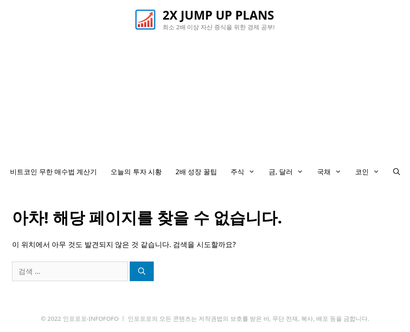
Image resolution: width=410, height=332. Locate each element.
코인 (370, 172)
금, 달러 (289, 172)
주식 (246, 172)
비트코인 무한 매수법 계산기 (53, 171)
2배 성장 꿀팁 (196, 171)
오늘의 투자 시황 (136, 171)
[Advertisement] (205, 100)
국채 (332, 172)
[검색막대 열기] (396, 172)
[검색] (142, 271)
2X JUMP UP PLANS (218, 15)
